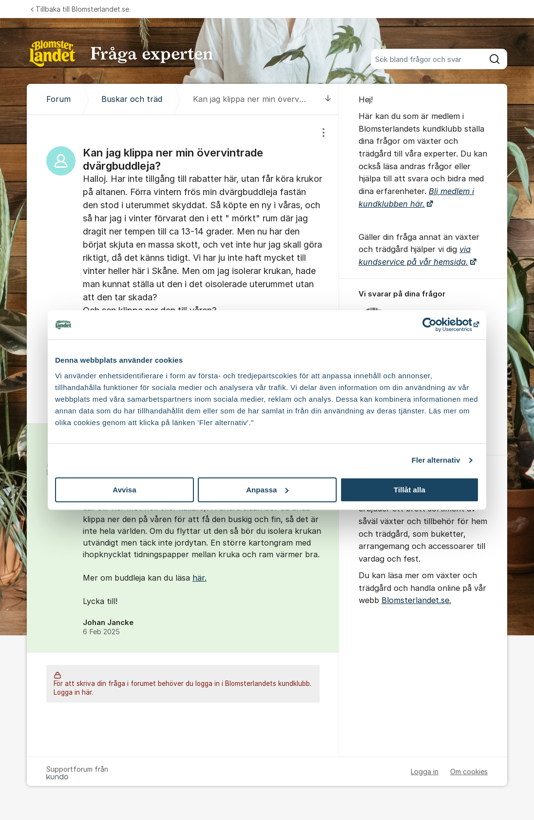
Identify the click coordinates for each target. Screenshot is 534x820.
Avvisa (124, 490)
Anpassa (267, 490)
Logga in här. (73, 692)
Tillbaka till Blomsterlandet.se (80, 9)
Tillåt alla (409, 490)
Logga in (425, 771)
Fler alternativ (436, 460)
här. (199, 578)
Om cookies (469, 771)
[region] (183, 269)
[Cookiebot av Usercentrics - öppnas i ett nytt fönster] (436, 324)
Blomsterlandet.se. (416, 600)
